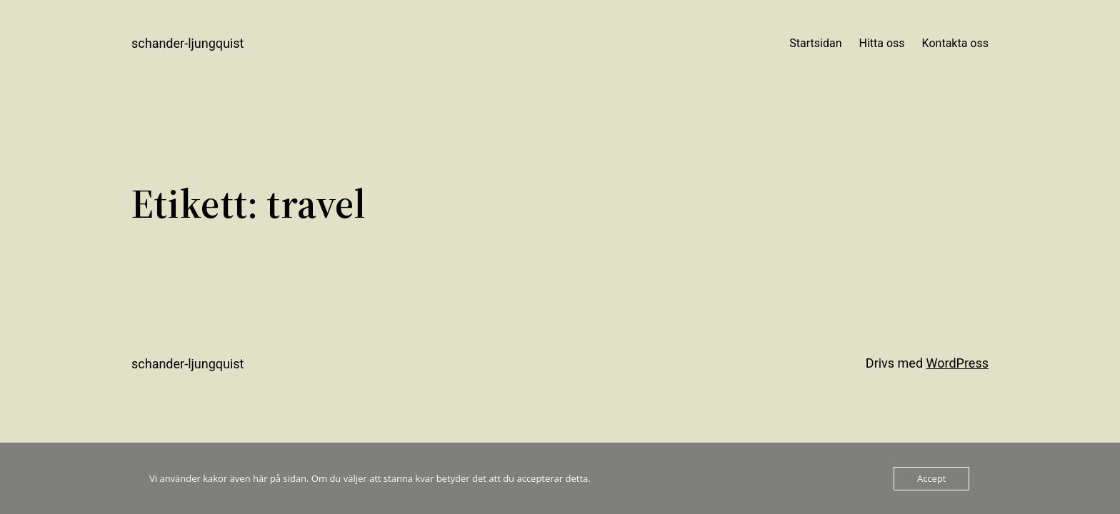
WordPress (957, 363)
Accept (931, 478)
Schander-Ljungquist (187, 43)
